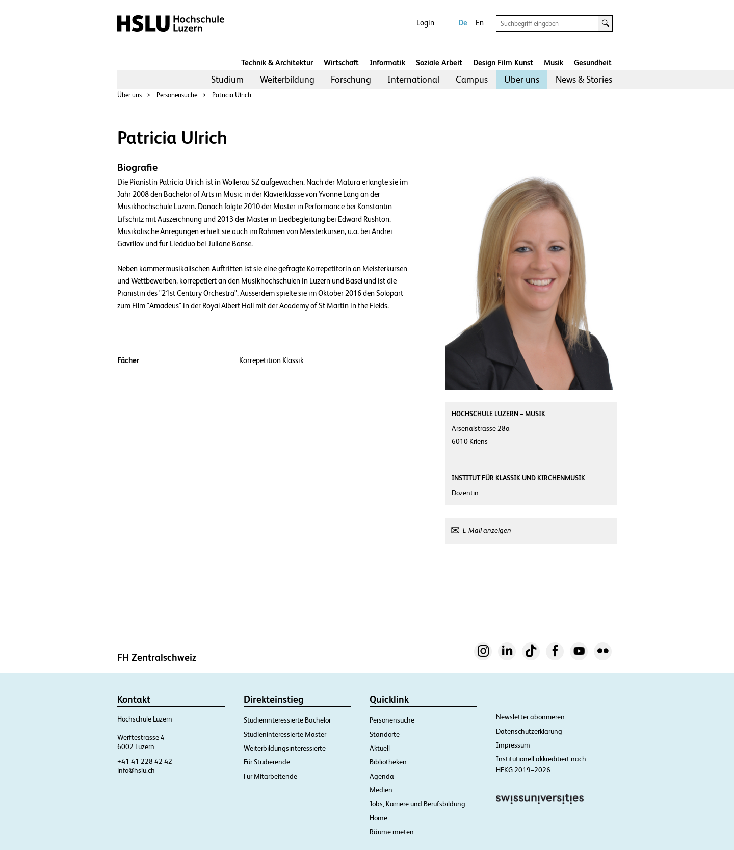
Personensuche (176, 95)
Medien (381, 790)
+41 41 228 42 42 (144, 761)
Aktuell (380, 748)
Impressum (513, 745)
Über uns (521, 79)
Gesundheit (593, 62)
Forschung (351, 79)
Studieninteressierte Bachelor (287, 720)
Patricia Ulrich (231, 95)
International (413, 79)
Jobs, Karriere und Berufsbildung (417, 804)
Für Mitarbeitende (270, 776)
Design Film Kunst (503, 62)
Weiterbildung (287, 79)
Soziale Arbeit (439, 62)
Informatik (387, 62)
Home (378, 818)
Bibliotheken (388, 762)
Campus (472, 79)
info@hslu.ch (136, 770)
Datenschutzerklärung (529, 731)
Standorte (385, 734)
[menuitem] (227, 79)
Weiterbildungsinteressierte (285, 748)
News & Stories (584, 79)
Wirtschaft (341, 62)
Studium (227, 79)
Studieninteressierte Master (285, 734)
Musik (553, 62)
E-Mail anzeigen (487, 530)
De (462, 22)
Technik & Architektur (277, 62)
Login (425, 22)
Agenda (382, 776)
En (480, 22)
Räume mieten (392, 832)
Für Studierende (267, 762)
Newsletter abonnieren (530, 717)
